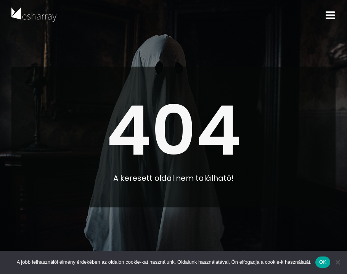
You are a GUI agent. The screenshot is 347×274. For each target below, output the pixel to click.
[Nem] (337, 262)
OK (322, 262)
